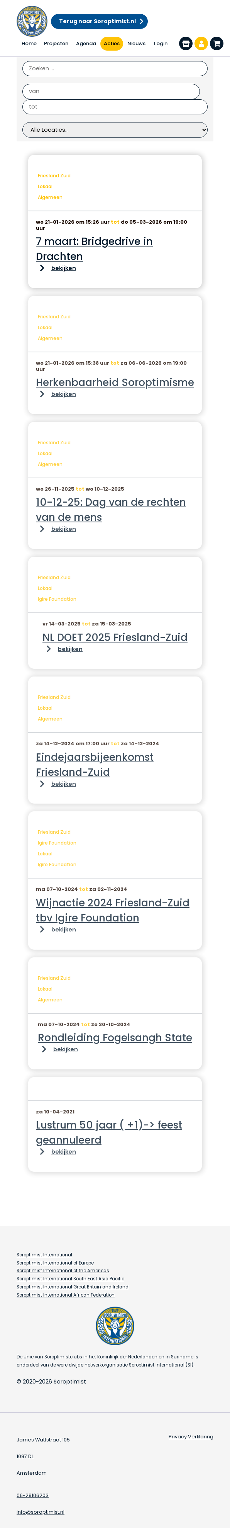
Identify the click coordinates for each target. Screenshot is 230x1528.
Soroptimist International (44, 1255)
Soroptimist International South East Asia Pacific (70, 1279)
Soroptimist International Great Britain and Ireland (73, 1287)
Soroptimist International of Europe (55, 1263)
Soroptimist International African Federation (66, 1295)
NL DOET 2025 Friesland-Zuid (115, 637)
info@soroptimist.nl (40, 1512)
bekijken (63, 268)
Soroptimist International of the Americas (63, 1271)
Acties (112, 43)
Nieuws (136, 43)
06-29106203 (33, 1495)
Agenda (86, 43)
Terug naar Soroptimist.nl (97, 21)
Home (29, 43)
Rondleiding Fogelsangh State (115, 1038)
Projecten (56, 43)
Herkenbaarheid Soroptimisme (115, 382)
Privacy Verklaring (191, 1436)
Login (160, 43)
